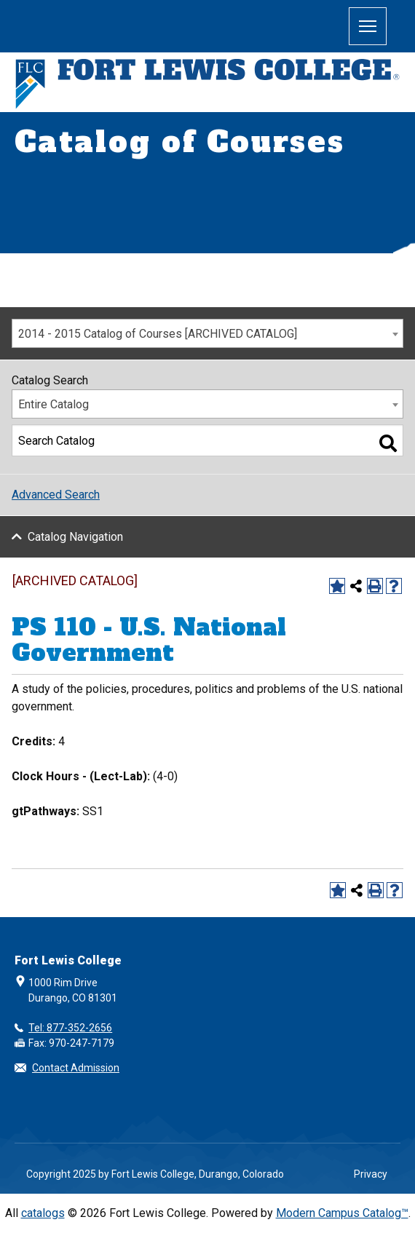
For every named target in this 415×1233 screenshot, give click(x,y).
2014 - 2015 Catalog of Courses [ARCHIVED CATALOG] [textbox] (157, 334)
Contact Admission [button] (75, 1068)
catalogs (43, 1213)
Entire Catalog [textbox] (53, 404)
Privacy (370, 1174)
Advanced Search (56, 494)
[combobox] (207, 333)
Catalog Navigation (75, 537)
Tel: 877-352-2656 (70, 1028)
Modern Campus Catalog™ (342, 1213)
